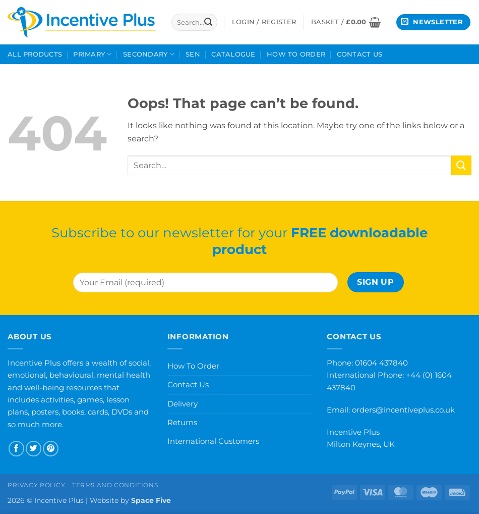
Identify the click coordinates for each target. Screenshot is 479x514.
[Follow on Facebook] (16, 448)
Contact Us (360, 54)
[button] (346, 22)
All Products (35, 54)
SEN (193, 54)
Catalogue (233, 54)
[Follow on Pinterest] (50, 448)
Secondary (148, 54)
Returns (182, 422)
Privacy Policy (37, 485)
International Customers (213, 441)
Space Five (151, 500)
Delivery (182, 403)
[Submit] (208, 22)
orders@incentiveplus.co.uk (403, 410)
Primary (92, 54)
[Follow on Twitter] (33, 448)
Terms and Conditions (115, 485)
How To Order (296, 54)
